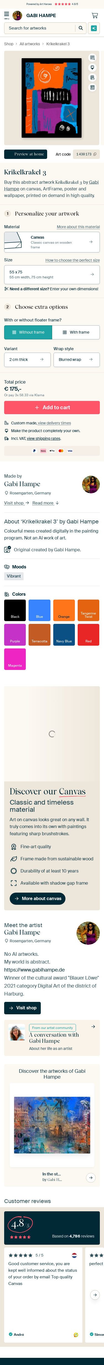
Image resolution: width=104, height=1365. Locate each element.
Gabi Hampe (34, 15)
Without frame (28, 332)
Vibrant (14, 576)
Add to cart (52, 407)
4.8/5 (66, 4)
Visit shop (17, 503)
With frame (75, 332)
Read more (46, 503)
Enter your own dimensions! (51, 288)
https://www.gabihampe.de (34, 970)
